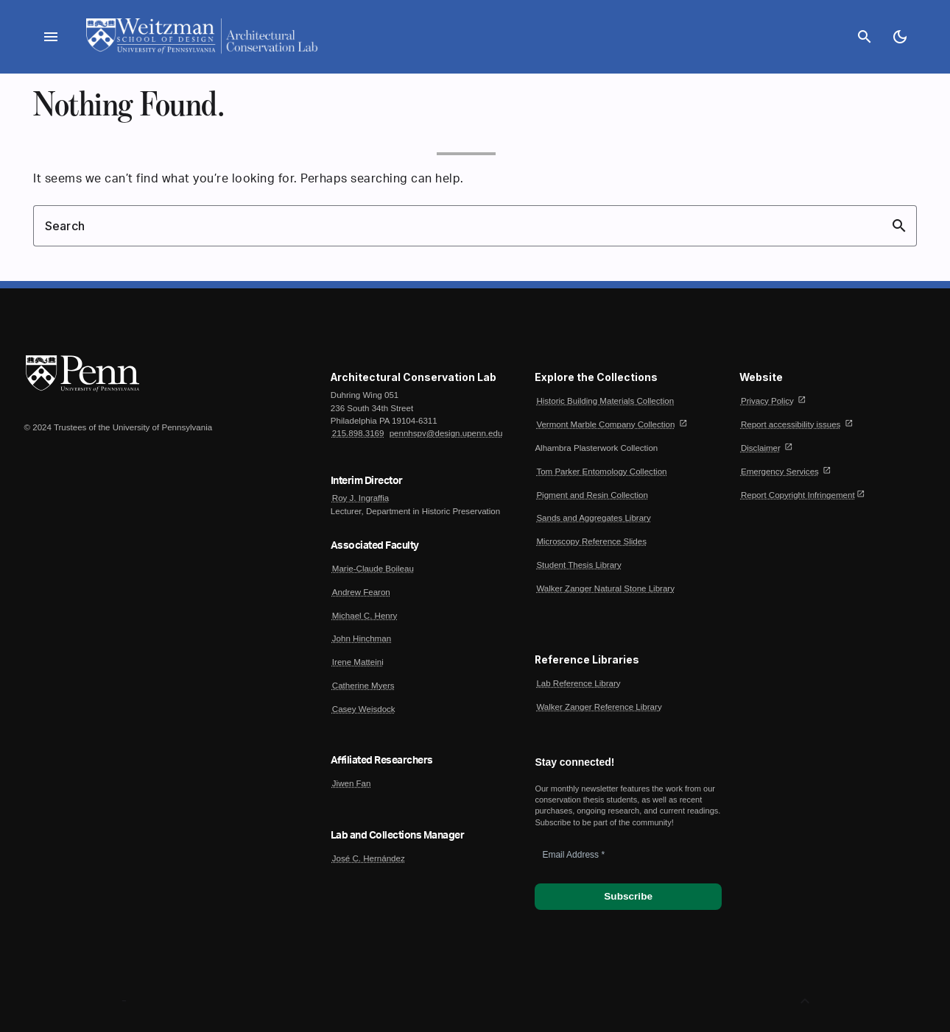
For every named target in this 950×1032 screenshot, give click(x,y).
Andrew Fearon (361, 592)
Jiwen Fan (351, 783)
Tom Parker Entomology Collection (601, 471)
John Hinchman (361, 638)
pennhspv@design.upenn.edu (446, 433)
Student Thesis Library (578, 565)
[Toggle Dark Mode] (900, 36)
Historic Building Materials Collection (605, 400)
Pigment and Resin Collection (591, 495)
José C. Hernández (368, 858)
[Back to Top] (804, 1001)
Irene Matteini (358, 662)
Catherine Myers (363, 685)
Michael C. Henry (365, 615)
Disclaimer (761, 448)
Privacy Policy (767, 400)
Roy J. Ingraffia (360, 498)
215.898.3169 (358, 433)
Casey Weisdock (363, 709)
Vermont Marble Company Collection (605, 424)
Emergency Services (780, 471)
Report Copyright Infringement (798, 495)
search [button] (899, 226)
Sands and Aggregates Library (593, 517)
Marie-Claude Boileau (373, 568)
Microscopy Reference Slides (591, 541)
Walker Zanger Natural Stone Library (605, 588)
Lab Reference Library (578, 683)
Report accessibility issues (790, 424)
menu (51, 37)
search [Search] (864, 37)
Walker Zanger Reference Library (598, 706)
